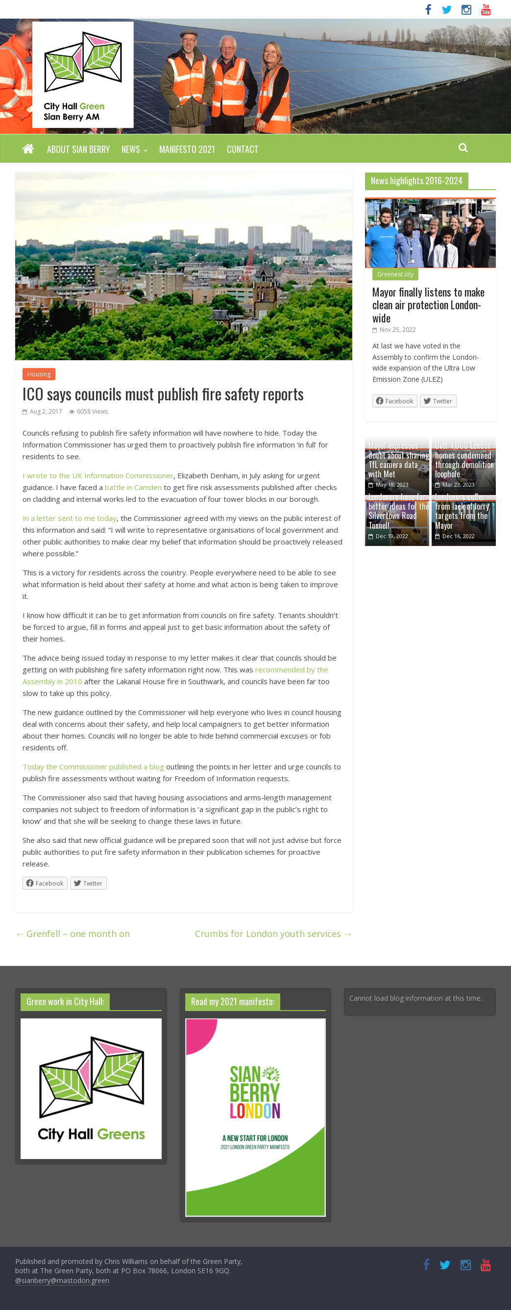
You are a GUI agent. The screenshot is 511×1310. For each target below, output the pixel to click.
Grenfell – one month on (72, 933)
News (131, 149)
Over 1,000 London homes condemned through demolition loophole (464, 460)
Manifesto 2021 (187, 149)
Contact (243, 149)
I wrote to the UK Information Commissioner (98, 475)
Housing (38, 374)
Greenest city (395, 274)
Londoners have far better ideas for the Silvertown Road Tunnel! (398, 511)
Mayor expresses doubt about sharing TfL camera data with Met (398, 460)
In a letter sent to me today (70, 518)
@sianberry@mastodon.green (62, 1280)
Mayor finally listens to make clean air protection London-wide (428, 304)
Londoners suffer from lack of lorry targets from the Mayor (462, 511)
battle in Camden (133, 487)
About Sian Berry (78, 149)
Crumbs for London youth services (273, 933)
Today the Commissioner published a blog (93, 766)
